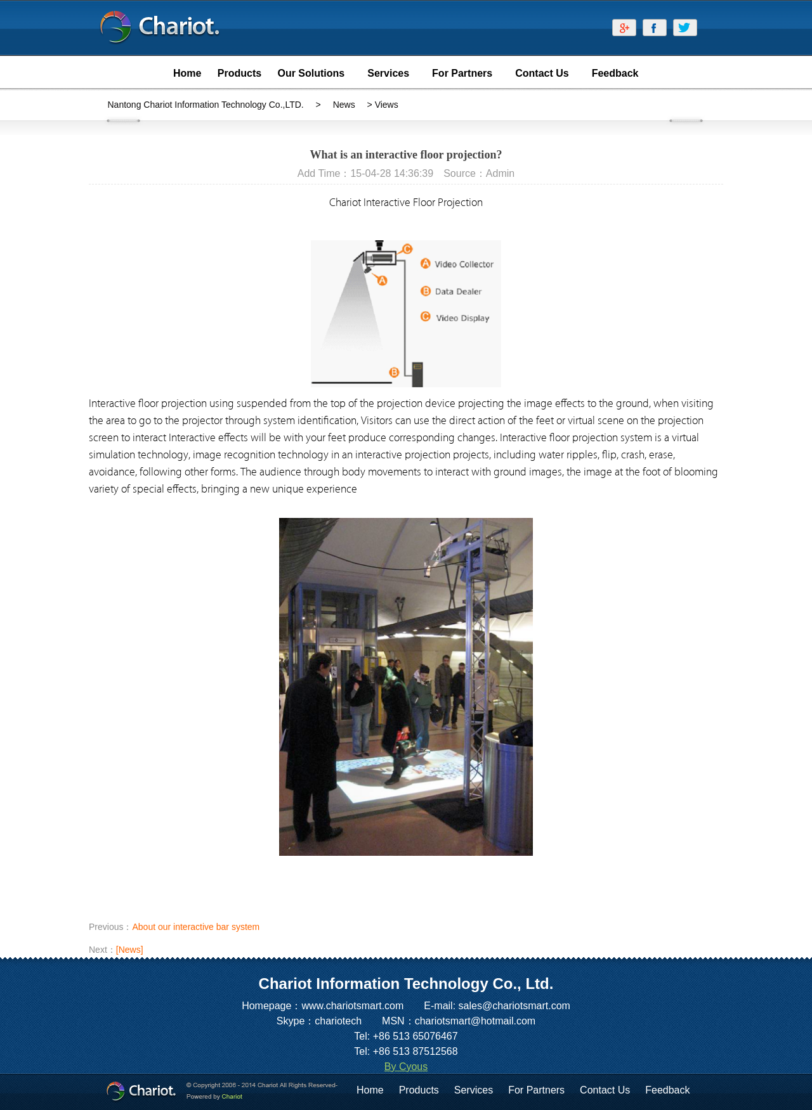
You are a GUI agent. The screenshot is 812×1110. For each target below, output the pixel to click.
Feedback (667, 1090)
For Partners (536, 1090)
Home (370, 1090)
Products (419, 1090)
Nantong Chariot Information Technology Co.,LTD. (206, 105)
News (344, 105)
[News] (129, 950)
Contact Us (605, 1090)
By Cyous (406, 1066)
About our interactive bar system (195, 927)
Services (473, 1090)
